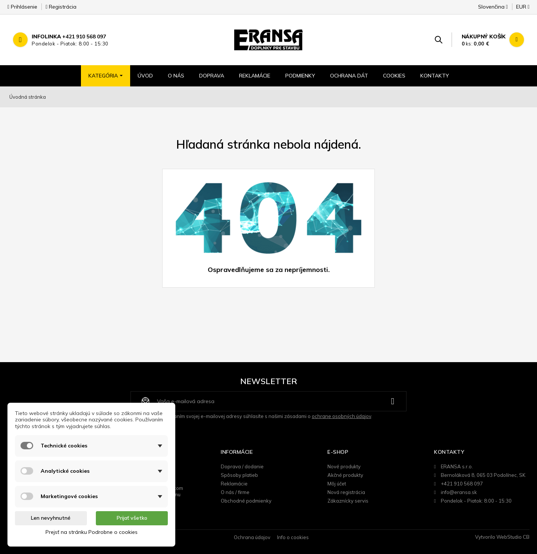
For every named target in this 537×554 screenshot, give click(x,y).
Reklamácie (234, 484)
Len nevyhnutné (50, 518)
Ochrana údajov (252, 537)
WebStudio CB (513, 537)
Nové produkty (344, 466)
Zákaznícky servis (347, 501)
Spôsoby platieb (239, 475)
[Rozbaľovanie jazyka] (493, 9)
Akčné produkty (345, 475)
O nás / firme (235, 492)
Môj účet (336, 484)
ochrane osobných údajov (341, 416)
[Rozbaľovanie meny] (519, 9)
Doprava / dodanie (242, 466)
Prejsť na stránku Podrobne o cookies (91, 532)
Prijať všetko (132, 518)
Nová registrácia (346, 492)
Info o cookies (293, 537)
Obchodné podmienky (246, 501)
